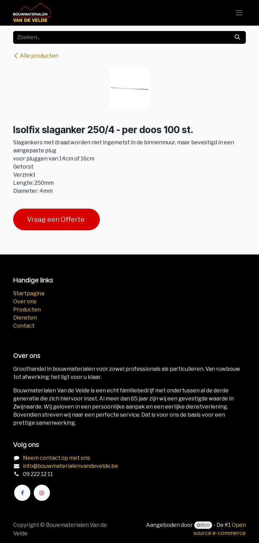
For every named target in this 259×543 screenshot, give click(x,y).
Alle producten (35, 56)
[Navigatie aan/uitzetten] (239, 13)
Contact (23, 326)
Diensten (25, 317)
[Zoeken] (237, 37)
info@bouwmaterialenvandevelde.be (70, 466)
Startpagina (28, 293)
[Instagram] (42, 493)
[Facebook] (22, 493)
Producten (27, 309)
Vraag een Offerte (56, 219)
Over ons (24, 301)
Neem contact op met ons (56, 458)
